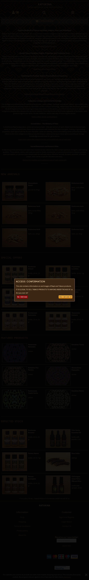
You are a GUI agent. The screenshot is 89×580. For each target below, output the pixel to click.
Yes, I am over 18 (65, 297)
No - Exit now (22, 297)
